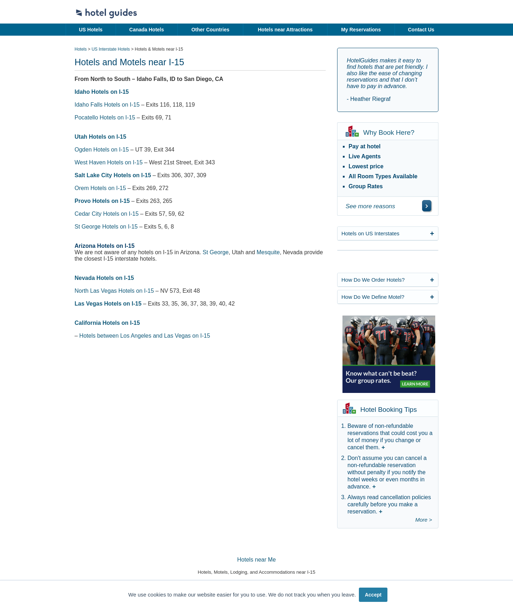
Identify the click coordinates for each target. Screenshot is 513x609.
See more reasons (370, 206)
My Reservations (361, 29)
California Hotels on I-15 (107, 323)
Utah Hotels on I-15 (100, 137)
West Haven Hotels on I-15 (109, 162)
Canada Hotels (146, 29)
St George (216, 252)
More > (423, 520)
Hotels (81, 49)
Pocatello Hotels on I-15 (105, 117)
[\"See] (426, 205)
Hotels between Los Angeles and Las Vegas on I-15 (144, 336)
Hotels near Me (256, 560)
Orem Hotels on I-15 (100, 188)
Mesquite (268, 252)
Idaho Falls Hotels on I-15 (107, 105)
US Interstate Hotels (111, 49)
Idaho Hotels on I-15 (102, 92)
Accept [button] (373, 595)
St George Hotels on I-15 (106, 227)
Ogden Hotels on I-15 (102, 150)
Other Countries (210, 29)
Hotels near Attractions (285, 29)
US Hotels (90, 29)
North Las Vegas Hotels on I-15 (114, 291)
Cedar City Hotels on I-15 (107, 214)
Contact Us (421, 29)
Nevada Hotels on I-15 (104, 278)
